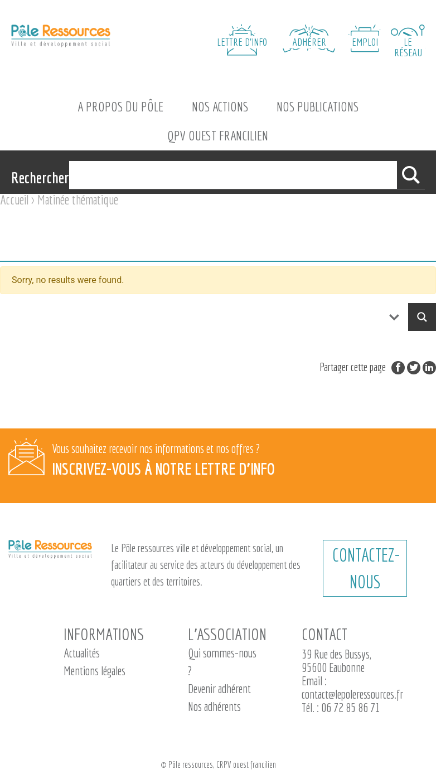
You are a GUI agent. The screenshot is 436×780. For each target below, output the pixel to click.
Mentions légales (94, 670)
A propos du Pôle (120, 106)
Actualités (82, 653)
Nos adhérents (214, 706)
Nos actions (220, 106)
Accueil (14, 199)
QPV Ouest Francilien (217, 135)
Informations (104, 634)
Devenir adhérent (219, 688)
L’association (227, 634)
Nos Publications (318, 106)
